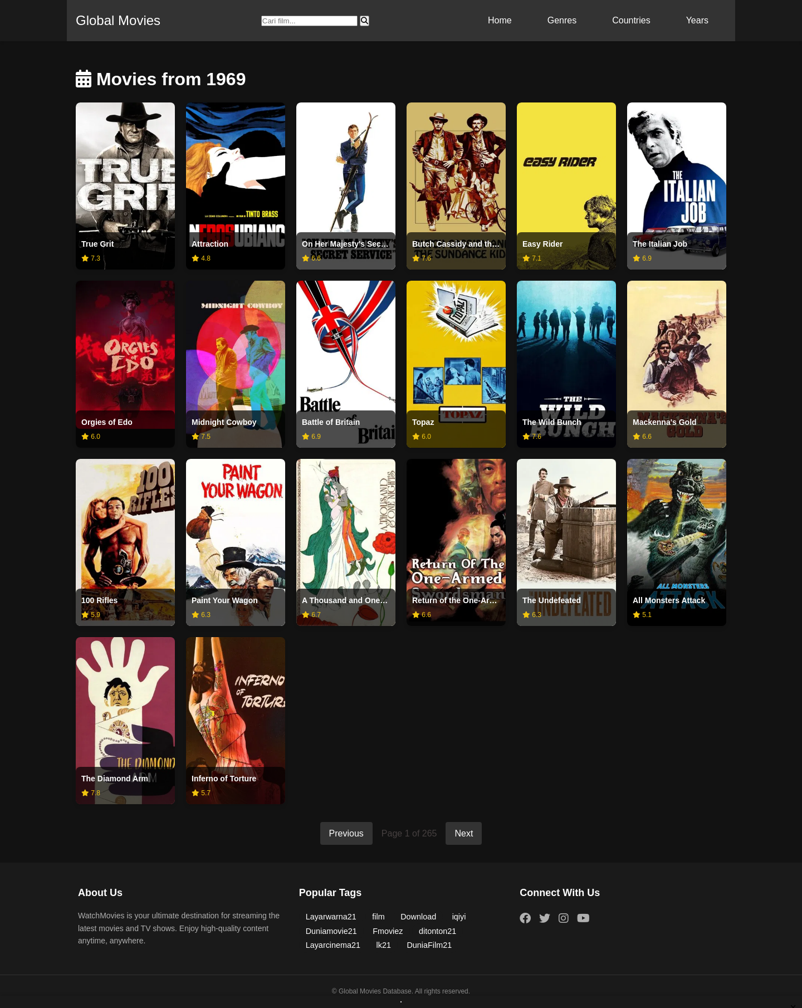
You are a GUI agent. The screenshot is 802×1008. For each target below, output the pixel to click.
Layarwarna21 (331, 916)
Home (500, 20)
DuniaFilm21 (429, 945)
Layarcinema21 (333, 945)
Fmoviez (388, 931)
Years (697, 20)
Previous (346, 833)
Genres (561, 20)
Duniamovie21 (331, 931)
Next (463, 833)
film (378, 916)
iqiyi (459, 916)
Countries (631, 20)
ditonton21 (437, 931)
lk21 (383, 945)
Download (418, 916)
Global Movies (118, 20)
